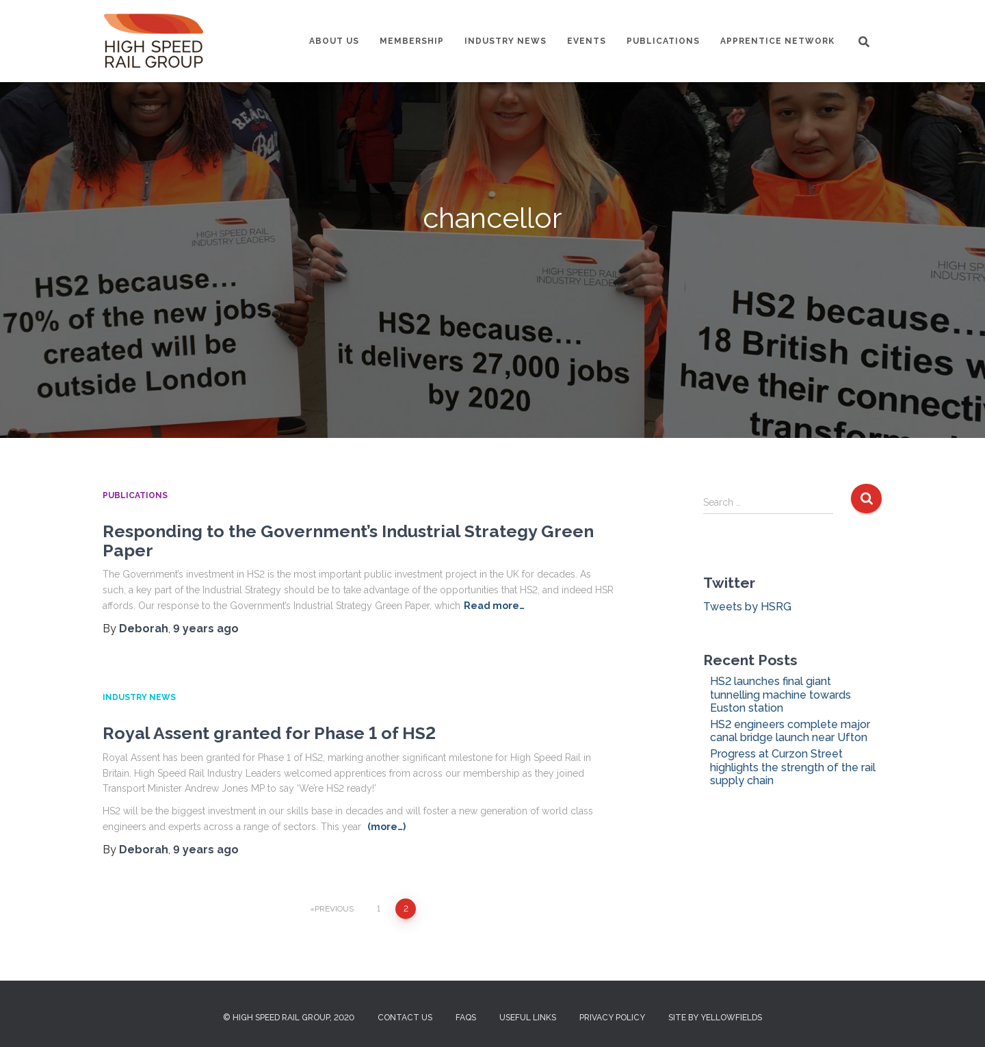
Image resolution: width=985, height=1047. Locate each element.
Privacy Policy (612, 1017)
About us (334, 41)
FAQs (466, 1017)
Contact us (405, 1017)
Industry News (505, 41)
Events (586, 41)
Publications (663, 41)
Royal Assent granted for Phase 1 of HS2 (269, 733)
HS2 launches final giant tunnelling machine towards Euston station (780, 694)
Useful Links (527, 1017)
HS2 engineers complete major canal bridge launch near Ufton (790, 731)
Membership (412, 41)
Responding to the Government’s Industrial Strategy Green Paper (348, 540)
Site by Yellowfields (715, 1017)
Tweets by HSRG (747, 606)
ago (206, 628)
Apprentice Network (777, 41)
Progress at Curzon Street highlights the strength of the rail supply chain (793, 766)
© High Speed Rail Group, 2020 (288, 1017)
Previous (334, 909)
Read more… (494, 605)
